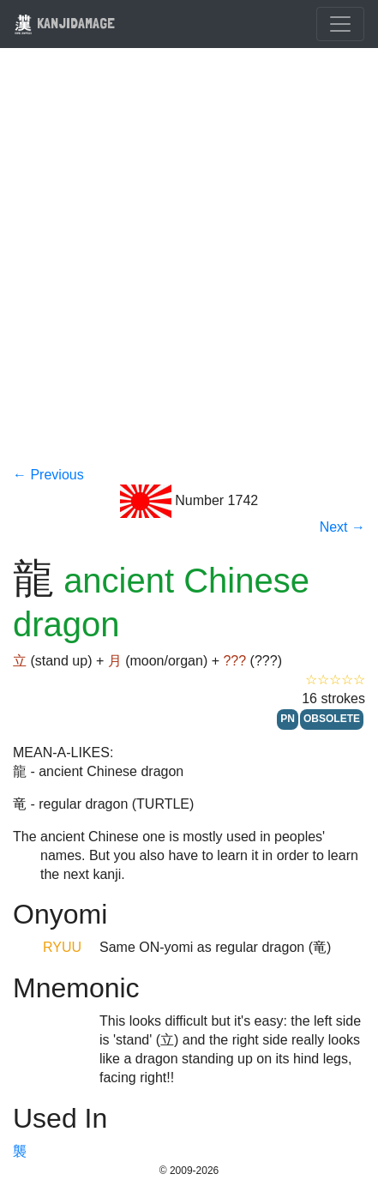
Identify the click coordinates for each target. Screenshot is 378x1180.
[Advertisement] (189, 268)
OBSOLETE (331, 719)
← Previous (48, 474)
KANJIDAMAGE (64, 23)
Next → (342, 527)
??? (234, 660)
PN (287, 719)
